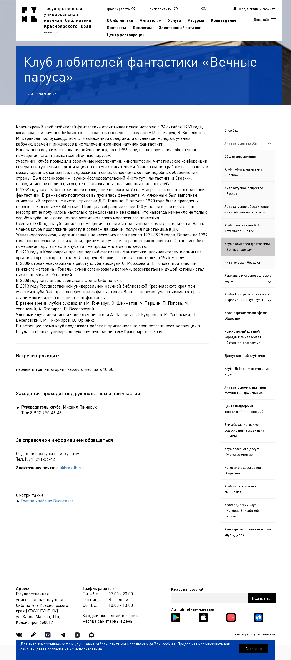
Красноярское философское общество (246, 315)
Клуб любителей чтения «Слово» (243, 172)
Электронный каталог (180, 27)
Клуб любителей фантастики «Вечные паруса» (247, 246)
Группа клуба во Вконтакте (47, 501)
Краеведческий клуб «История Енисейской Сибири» (241, 510)
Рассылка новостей (187, 589)
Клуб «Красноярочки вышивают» (240, 489)
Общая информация (240, 156)
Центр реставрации (126, 34)
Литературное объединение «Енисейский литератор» (246, 209)
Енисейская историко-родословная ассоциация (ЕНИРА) (244, 430)
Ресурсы (196, 20)
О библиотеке (120, 20)
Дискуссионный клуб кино (244, 355)
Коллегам (142, 27)
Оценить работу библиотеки (252, 634)
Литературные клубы (248, 143)
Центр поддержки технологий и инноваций (244, 409)
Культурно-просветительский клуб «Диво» (247, 532)
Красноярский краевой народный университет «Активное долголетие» (243, 337)
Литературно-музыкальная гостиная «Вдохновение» (245, 390)
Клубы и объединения (41, 94)
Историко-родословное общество (242, 470)
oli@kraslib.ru (69, 468)
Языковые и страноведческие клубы (248, 278)
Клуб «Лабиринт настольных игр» (247, 371)
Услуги (174, 20)
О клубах (231, 130)
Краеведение (223, 20)
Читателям (150, 20)
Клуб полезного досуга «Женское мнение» (242, 452)
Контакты (116, 27)
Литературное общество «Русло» (243, 191)
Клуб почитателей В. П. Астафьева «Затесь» (242, 228)
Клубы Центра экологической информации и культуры (248, 297)
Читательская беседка (242, 262)
